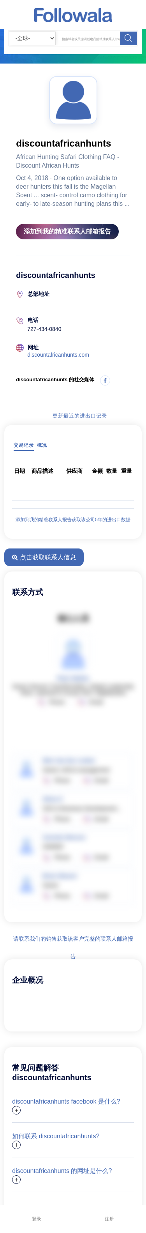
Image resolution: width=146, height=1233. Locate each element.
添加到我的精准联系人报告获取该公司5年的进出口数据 (73, 519)
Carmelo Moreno (63, 837)
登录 (36, 1219)
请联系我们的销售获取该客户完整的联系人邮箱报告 (73, 942)
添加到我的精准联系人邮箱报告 (67, 231)
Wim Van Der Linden (68, 760)
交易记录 (24, 445)
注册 (109, 1219)
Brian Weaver (59, 876)
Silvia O (52, 799)
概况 (42, 445)
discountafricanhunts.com (58, 355)
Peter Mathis (73, 678)
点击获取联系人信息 (44, 557)
